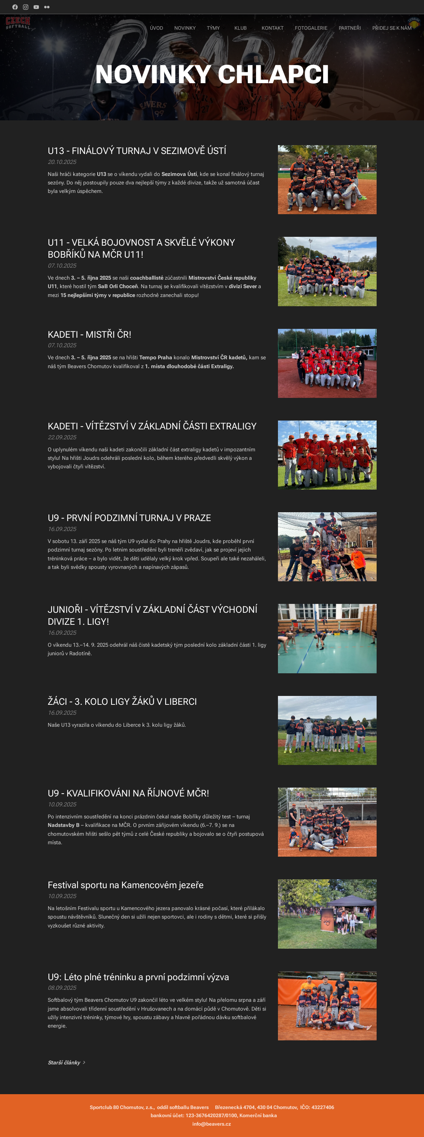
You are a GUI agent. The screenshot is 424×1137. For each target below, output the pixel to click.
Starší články (64, 1062)
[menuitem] (327, 29)
